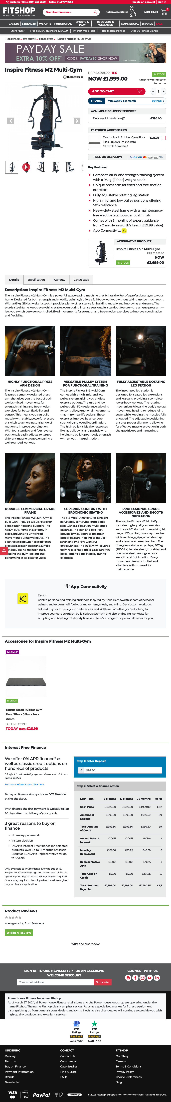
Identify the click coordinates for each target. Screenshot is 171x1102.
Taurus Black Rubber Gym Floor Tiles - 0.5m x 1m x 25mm (124, 140)
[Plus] (163, 91)
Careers (121, 1061)
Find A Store (68, 1071)
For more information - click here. (24, 784)
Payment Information (19, 1071)
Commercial (68, 1061)
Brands (9, 1077)
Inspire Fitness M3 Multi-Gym (138, 249)
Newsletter (12, 1082)
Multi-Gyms (46, 39)
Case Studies (68, 1066)
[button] (11, 121)
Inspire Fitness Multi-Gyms (74, 39)
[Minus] (153, 91)
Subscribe (102, 982)
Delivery (10, 1056)
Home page (12, 39)
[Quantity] (158, 91)
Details (158, 101)
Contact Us (67, 1056)
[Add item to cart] (117, 91)
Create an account (143, 2)
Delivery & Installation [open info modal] (109, 118)
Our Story (122, 1056)
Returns (10, 1061)
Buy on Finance (15, 1066)
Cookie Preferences (129, 1077)
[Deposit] (123, 770)
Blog (119, 1082)
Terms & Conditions (129, 1066)
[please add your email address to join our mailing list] (55, 982)
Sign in (162, 2)
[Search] (70, 12)
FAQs (63, 1077)
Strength (29, 39)
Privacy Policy (125, 1071)
